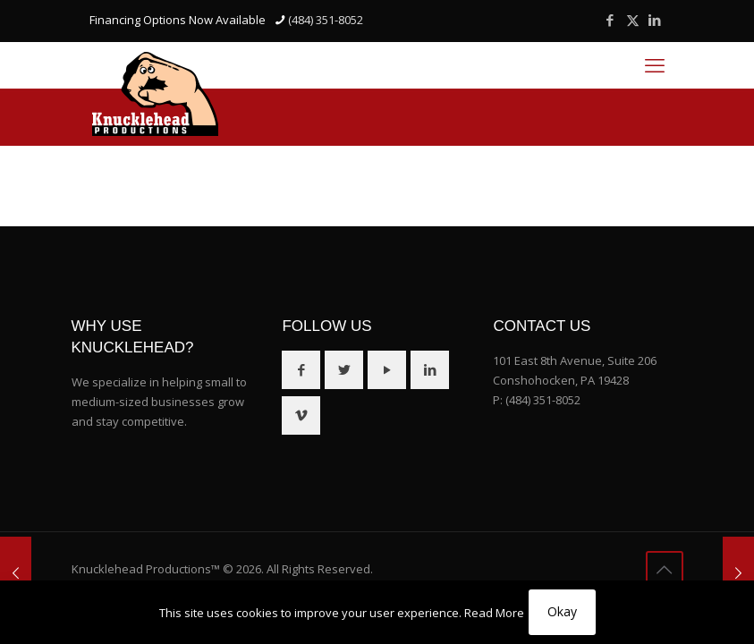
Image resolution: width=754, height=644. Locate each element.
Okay (562, 611)
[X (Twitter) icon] (633, 20)
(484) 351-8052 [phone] (325, 20)
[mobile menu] (655, 64)
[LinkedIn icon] (655, 20)
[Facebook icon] (610, 20)
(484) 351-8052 (542, 400)
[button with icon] (301, 370)
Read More (494, 613)
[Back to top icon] (664, 570)
